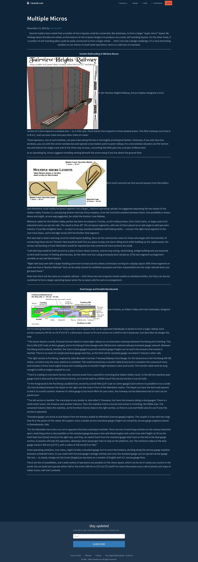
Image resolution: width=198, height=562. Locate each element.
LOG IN (168, 3)
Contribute (156, 3)
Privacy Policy (75, 555)
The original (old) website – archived (119, 555)
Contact (98, 555)
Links (144, 3)
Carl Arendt (55, 28)
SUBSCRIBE (99, 544)
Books (135, 3)
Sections (123, 3)
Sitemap (88, 555)
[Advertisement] (99, 500)
